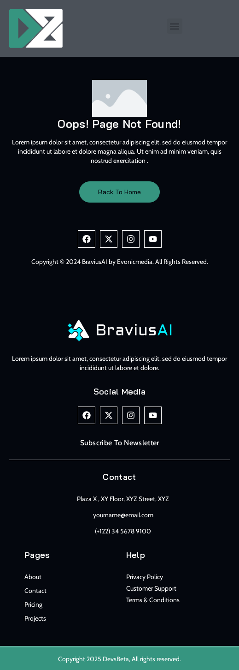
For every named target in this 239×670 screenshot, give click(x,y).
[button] (174, 26)
